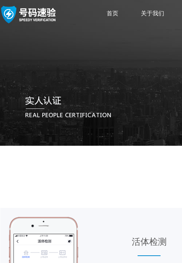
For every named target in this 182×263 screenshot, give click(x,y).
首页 (112, 13)
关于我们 (152, 13)
